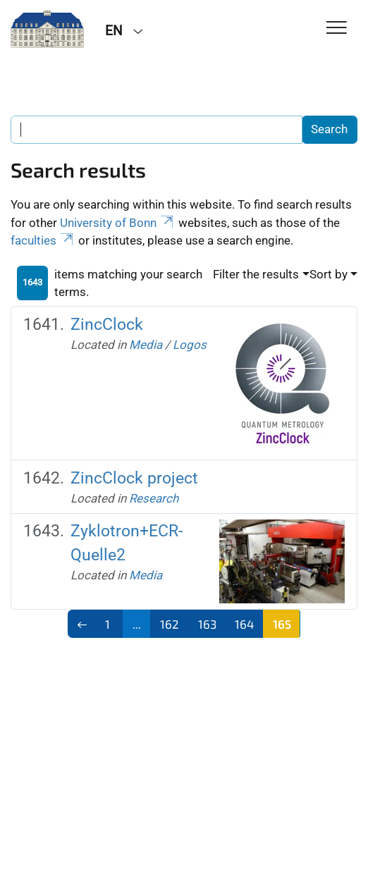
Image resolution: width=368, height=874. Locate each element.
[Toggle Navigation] (336, 28)
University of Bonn (118, 223)
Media (145, 345)
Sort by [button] (328, 274)
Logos (190, 345)
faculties (43, 240)
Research (153, 498)
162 (169, 624)
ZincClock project (134, 478)
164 (244, 624)
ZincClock (106, 324)
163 (207, 624)
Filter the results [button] (256, 274)
